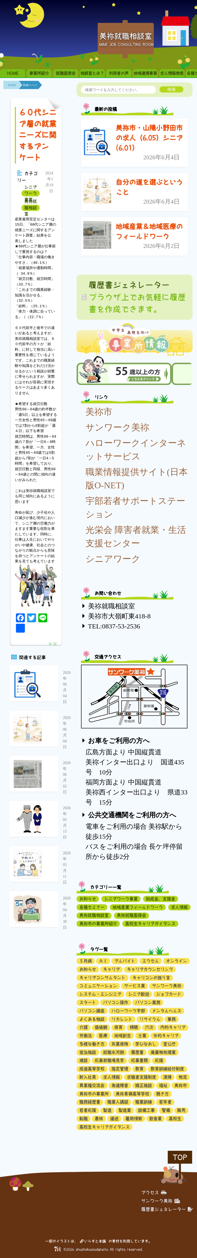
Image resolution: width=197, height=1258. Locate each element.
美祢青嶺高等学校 (132, 1094)
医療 (103, 1035)
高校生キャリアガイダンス (150, 923)
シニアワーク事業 (30, 193)
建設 (83, 1060)
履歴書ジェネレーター (167, 1209)
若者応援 (87, 1110)
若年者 (165, 1102)
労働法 (85, 1035)
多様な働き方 (92, 1044)
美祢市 (99, 412)
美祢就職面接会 (131, 915)
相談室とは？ (92, 73)
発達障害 (119, 1085)
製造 (107, 1110)
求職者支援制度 (141, 1077)
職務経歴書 (89, 1102)
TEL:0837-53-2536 (114, 626)
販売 (181, 1110)
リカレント (121, 1019)
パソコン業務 (147, 1002)
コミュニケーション (98, 986)
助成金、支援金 (160, 899)
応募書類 (139, 1060)
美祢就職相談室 (30, 208)
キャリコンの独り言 (151, 978)
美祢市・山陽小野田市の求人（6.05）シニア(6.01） (149, 138)
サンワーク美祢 (117, 427)
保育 (118, 1027)
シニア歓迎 (138, 994)
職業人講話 (117, 1102)
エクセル (150, 961)
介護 (83, 1027)
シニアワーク (113, 559)
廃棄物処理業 (163, 1052)
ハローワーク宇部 (128, 1011)
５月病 (85, 961)
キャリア (111, 969)
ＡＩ (103, 961)
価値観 (101, 1027)
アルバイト (124, 961)
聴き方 (162, 1094)
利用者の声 (119, 73)
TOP (180, 1157)
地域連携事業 (145, 73)
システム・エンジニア (100, 994)
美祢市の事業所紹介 (98, 923)
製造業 (124, 1110)
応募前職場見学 (109, 1060)
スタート (87, 1002)
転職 (83, 1118)
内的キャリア (173, 1027)
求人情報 (179, 907)
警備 (166, 1110)
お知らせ (87, 899)
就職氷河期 (113, 1052)
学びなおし (145, 1044)
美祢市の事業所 (94, 1094)
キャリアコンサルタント (102, 978)
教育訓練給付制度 (167, 1069)
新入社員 (87, 1077)
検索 (171, 89)
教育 (139, 1069)
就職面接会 (65, 73)
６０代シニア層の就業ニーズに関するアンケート (37, 135)
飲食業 (155, 1118)
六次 (149, 1027)
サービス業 (134, 986)
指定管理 (119, 1069)
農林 (99, 1118)
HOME (12, 73)
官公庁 (169, 1044)
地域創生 (122, 1035)
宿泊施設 (87, 1052)
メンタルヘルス (166, 1011)
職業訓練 (143, 1102)
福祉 (163, 1085)
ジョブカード (168, 994)
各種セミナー (92, 907)
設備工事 (146, 1110)
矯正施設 (143, 1085)
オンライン (176, 961)
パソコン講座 (92, 1011)
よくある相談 (92, 1019)
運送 (114, 1118)
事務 (171, 1019)
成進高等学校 (92, 1069)
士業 (142, 1035)
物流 (183, 1077)
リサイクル (149, 1019)
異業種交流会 (92, 1085)
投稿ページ (30, 85)
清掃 (167, 1077)
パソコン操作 (115, 1002)
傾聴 (134, 1027)
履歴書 (137, 1052)
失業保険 (119, 1044)
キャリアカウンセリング (150, 969)
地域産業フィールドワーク (138, 907)
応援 (159, 1060)
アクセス (154, 1192)
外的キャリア (166, 1035)
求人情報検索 (172, 73)
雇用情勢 (133, 1118)
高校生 (175, 1118)
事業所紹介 (39, 73)
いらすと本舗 (93, 1241)
